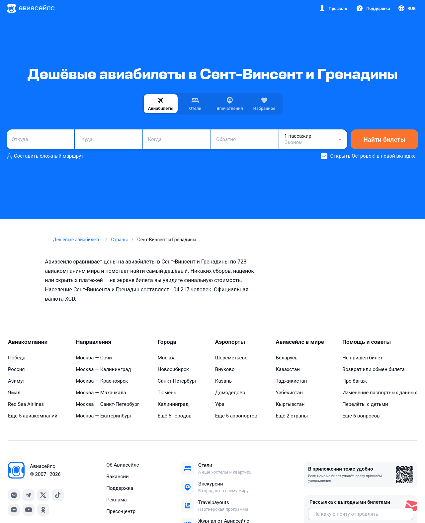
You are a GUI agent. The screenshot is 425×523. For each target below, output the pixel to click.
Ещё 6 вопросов (361, 416)
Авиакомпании (27, 341)
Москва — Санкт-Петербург (107, 404)
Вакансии (117, 477)
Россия (16, 369)
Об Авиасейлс (122, 465)
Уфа (219, 404)
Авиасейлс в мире (300, 341)
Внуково (225, 369)
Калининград (173, 404)
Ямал (14, 393)
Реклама (116, 500)
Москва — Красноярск (102, 381)
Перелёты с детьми (365, 404)
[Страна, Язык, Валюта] (406, 8)
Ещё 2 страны (292, 416)
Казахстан (288, 369)
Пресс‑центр (120, 511)
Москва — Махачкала (101, 393)
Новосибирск (173, 369)
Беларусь (287, 358)
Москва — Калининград (103, 369)
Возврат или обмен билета (373, 369)
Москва (167, 358)
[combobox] (40, 139)
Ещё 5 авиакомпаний (32, 416)
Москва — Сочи (94, 358)
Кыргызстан (290, 404)
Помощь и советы (366, 341)
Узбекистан (289, 393)
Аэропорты (230, 341)
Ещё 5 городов (175, 416)
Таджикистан (291, 381)
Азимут (16, 381)
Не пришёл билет (362, 358)
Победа (17, 358)
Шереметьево (231, 358)
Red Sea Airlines (26, 404)
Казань (223, 381)
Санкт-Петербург (177, 381)
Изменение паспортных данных (379, 393)
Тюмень (167, 393)
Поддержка (119, 488)
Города (167, 341)
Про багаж (354, 381)
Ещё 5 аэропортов (236, 416)
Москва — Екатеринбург (104, 416)
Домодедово (230, 393)
